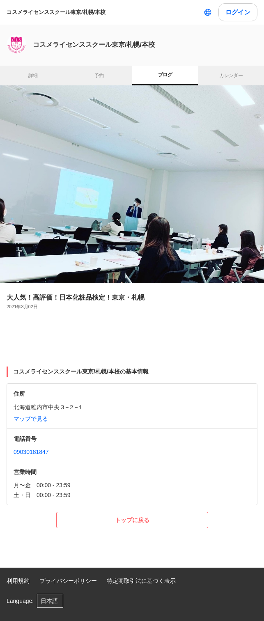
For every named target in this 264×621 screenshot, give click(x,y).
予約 (99, 75)
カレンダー (231, 75)
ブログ (165, 75)
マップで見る (31, 418)
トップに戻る (132, 520)
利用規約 (18, 580)
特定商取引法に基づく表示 (141, 580)
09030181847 (31, 452)
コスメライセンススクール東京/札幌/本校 (56, 12)
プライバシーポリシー (68, 580)
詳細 (33, 75)
